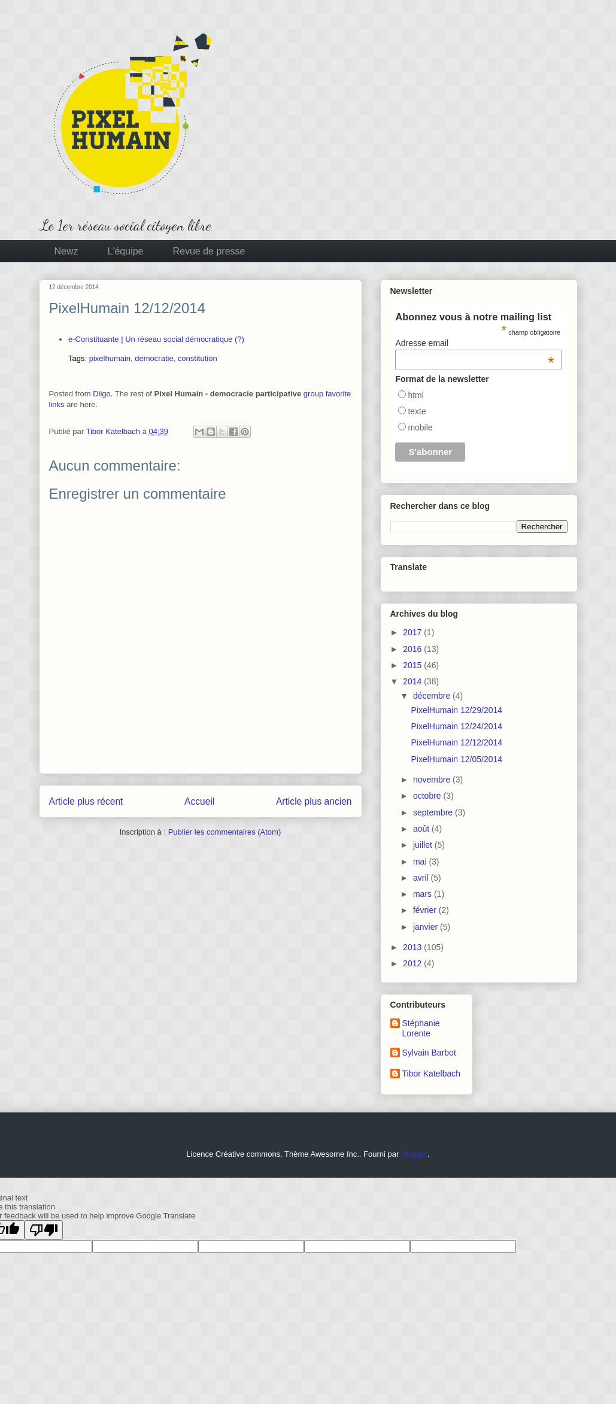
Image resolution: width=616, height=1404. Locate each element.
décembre (433, 696)
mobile (420, 427)
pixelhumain (110, 358)
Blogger (414, 1154)
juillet (424, 845)
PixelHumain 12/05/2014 (456, 759)
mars (423, 894)
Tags (76, 358)
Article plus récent (86, 801)
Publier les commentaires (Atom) (224, 831)
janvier (426, 927)
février (426, 910)
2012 (413, 963)
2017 (413, 632)
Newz (66, 251)
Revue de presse (209, 251)
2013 (413, 947)
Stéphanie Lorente (421, 1028)
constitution (197, 358)
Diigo (102, 393)
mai (421, 861)
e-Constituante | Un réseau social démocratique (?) (156, 339)
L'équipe (126, 251)
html (415, 395)
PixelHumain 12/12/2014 (456, 742)
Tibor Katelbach (431, 1073)
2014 (413, 681)
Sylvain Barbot (429, 1052)
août (422, 828)
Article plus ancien (314, 801)
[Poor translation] (44, 1230)
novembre (433, 779)
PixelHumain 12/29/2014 (456, 710)
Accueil (199, 801)
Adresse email (474, 343)
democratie (154, 358)
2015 (413, 665)
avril (422, 878)
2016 (413, 649)
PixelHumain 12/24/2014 (456, 726)
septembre (434, 812)
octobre (428, 795)
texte (417, 411)
